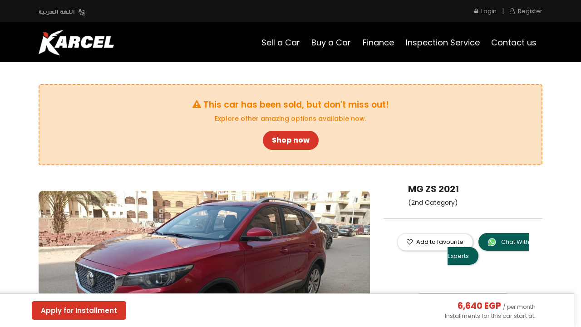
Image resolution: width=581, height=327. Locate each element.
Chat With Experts (488, 249)
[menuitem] (281, 42)
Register (526, 11)
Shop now (291, 140)
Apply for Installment (79, 310)
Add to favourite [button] (435, 242)
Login (485, 11)
